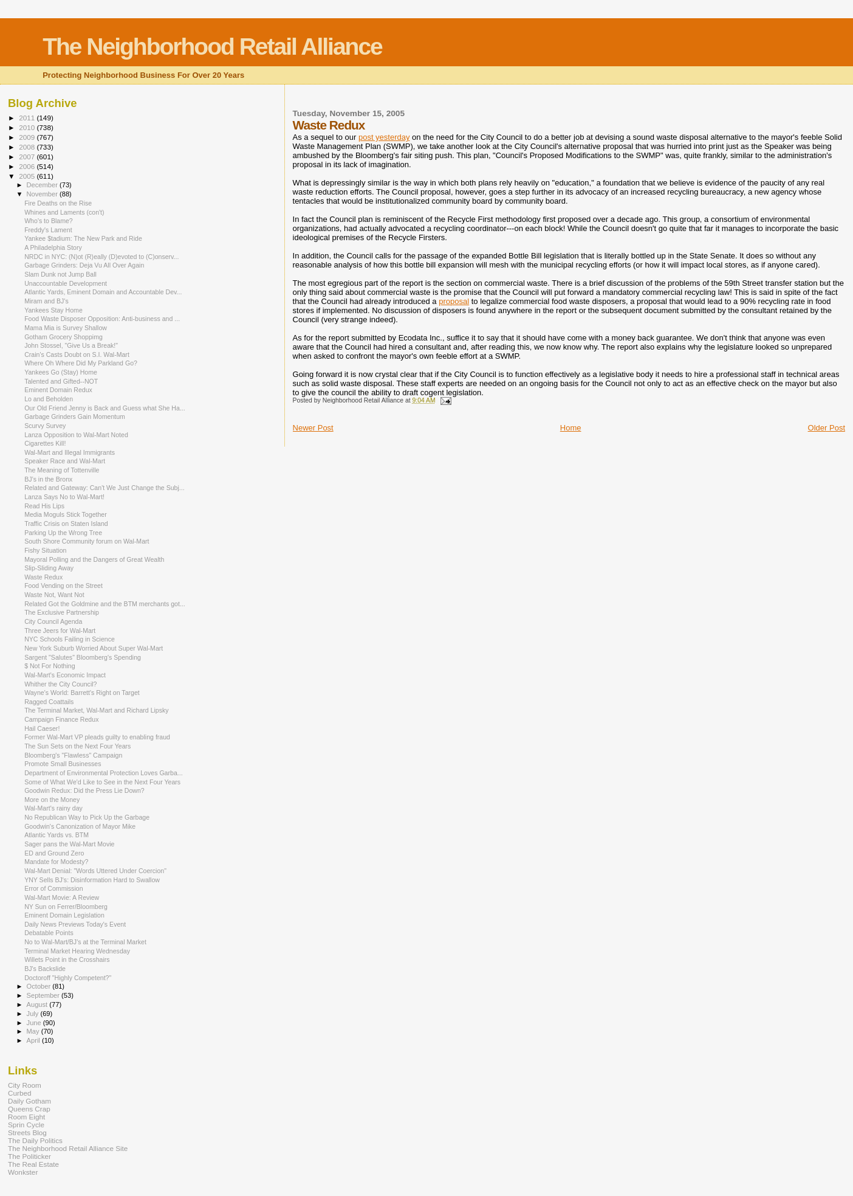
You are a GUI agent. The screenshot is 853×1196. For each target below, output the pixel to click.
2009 (27, 137)
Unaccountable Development (65, 283)
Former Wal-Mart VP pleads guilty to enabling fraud (97, 737)
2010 (27, 127)
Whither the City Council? (60, 684)
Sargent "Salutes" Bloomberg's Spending (82, 657)
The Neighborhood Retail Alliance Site (68, 1148)
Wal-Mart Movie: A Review (61, 897)
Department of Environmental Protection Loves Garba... (103, 772)
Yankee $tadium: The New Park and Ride (83, 238)
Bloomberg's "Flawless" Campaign (73, 755)
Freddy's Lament (48, 229)
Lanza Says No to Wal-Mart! (64, 496)
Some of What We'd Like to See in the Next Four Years (102, 782)
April (34, 1040)
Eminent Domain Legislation (64, 915)
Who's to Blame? (48, 220)
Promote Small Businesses (62, 763)
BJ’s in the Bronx (48, 479)
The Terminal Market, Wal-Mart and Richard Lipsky (96, 710)
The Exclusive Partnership (61, 612)
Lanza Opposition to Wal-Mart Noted (76, 434)
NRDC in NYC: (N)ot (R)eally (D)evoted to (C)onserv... (101, 256)
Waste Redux (43, 577)
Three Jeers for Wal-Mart (59, 630)
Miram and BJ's (46, 301)
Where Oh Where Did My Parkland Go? (80, 363)
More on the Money (52, 799)
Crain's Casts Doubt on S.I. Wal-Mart (76, 354)
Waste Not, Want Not (54, 594)
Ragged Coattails (49, 701)
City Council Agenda (53, 621)
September (44, 995)
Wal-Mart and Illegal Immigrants (69, 452)
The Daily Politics (35, 1140)
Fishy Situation (45, 550)
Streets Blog (27, 1132)
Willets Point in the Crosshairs (67, 959)
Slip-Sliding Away (49, 568)
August (38, 1004)
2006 (27, 166)
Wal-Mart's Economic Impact (65, 675)
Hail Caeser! (42, 728)
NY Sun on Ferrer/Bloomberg (66, 906)
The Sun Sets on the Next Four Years (77, 746)
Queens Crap (29, 1109)
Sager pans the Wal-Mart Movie (69, 844)
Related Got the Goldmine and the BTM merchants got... (104, 603)
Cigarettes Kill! (45, 443)
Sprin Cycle (26, 1125)
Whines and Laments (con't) (64, 212)
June (35, 1022)
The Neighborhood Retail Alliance (212, 46)
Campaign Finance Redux (61, 719)
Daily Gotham (29, 1101)
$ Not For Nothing (49, 665)
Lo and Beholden (48, 399)
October (40, 986)
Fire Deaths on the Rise (58, 203)
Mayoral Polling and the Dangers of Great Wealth (94, 559)
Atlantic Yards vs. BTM (56, 834)
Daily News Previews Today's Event (75, 924)
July (34, 1013)
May (34, 1031)
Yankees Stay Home (53, 310)
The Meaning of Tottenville (61, 470)
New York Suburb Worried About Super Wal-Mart (93, 648)
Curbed (19, 1093)
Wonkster (23, 1172)
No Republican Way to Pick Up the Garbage (86, 817)
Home (570, 427)
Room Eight (26, 1117)
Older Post (826, 427)
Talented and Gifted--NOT (61, 381)
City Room (24, 1085)
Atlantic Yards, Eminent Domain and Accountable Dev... (103, 292)
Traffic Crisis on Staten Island (66, 523)
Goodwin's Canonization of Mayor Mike (79, 826)
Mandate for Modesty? (56, 861)
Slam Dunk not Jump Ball (60, 274)
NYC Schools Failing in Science (69, 639)
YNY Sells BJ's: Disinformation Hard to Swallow (92, 879)
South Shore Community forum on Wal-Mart (86, 541)
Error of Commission (53, 888)
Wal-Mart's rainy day (53, 808)
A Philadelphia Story (53, 247)
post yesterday (384, 137)
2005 (27, 176)
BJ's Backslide (45, 968)
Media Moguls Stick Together (65, 514)
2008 (27, 147)
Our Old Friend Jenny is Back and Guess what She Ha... (104, 408)
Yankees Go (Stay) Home (60, 372)
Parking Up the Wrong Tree (63, 532)
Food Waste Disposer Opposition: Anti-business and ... (102, 318)
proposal (454, 301)
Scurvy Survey (45, 425)
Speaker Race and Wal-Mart (64, 461)
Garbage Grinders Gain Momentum (74, 416)
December (43, 184)
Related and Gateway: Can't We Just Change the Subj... (104, 487)
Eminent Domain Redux (58, 389)
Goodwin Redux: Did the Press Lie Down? (84, 790)
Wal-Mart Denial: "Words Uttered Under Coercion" (95, 870)
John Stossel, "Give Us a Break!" (71, 345)
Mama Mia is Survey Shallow (65, 327)
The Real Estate (33, 1164)
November (43, 194)
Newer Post (313, 427)
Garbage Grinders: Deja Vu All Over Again (84, 265)
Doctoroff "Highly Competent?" (67, 977)
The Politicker (29, 1156)
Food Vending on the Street (63, 585)
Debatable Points (49, 932)
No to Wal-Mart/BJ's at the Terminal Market (85, 941)
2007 (27, 157)
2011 (27, 118)
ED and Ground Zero (54, 853)
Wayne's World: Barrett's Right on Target (82, 692)
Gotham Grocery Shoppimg (63, 336)
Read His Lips (44, 506)
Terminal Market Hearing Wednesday (77, 951)
